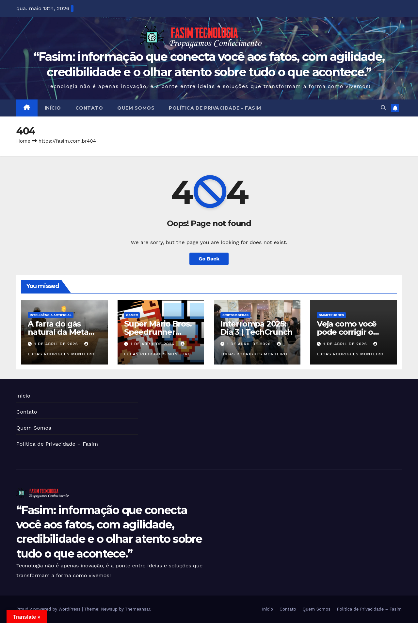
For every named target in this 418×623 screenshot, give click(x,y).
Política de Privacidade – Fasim (215, 108)
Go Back (209, 259)
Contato (89, 108)
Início (53, 108)
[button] (383, 108)
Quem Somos (135, 108)
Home (23, 141)
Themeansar (137, 609)
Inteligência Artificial (51, 315)
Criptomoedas (235, 315)
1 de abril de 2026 (57, 344)
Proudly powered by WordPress (49, 609)
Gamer (132, 315)
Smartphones (331, 315)
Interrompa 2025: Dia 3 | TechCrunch (256, 328)
